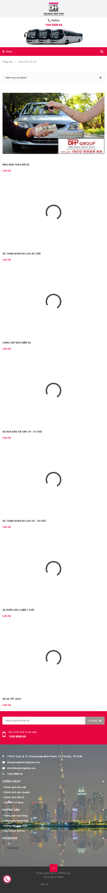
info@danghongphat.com (21, 768)
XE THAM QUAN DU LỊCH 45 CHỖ (21, 253)
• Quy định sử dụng (12, 802)
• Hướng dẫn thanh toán (15, 820)
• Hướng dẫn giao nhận (15, 825)
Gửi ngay (95, 720)
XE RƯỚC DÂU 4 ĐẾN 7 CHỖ (18, 610)
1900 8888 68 (53, 25)
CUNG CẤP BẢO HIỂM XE (17, 342)
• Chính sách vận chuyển (16, 792)
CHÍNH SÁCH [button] (53, 781)
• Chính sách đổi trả (13, 797)
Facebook (12, 847)
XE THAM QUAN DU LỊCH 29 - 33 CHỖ (24, 521)
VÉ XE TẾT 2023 (12, 699)
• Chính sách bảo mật (14, 787)
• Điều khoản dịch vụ (13, 830)
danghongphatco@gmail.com (23, 762)
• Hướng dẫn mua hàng (15, 815)
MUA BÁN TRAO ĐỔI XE (16, 164)
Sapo (60, 876)
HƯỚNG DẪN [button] (53, 809)
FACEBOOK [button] (53, 838)
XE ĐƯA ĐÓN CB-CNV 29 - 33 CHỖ (22, 431)
